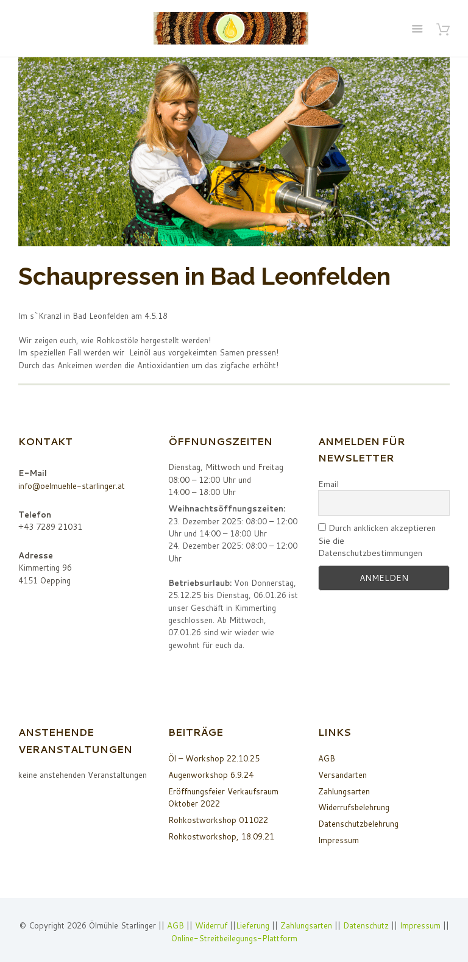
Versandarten (342, 774)
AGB (326, 758)
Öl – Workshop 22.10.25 (214, 758)
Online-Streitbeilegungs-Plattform (234, 938)
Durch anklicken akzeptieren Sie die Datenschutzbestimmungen (377, 540)
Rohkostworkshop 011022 (218, 819)
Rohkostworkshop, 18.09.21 (221, 836)
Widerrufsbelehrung (353, 807)
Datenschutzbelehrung (358, 823)
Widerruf (212, 925)
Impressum (338, 840)
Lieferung (252, 925)
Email (328, 484)
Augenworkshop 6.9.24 (211, 774)
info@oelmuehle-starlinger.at (71, 485)
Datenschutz (366, 925)
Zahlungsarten (344, 791)
